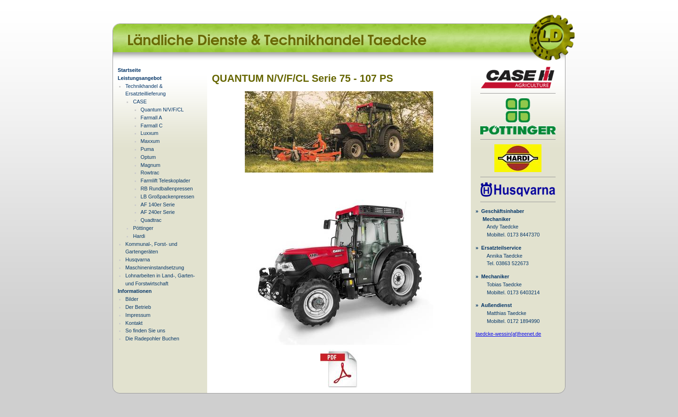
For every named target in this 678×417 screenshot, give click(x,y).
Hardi (139, 236)
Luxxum (150, 133)
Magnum (151, 165)
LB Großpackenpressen (167, 196)
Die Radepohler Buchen (152, 338)
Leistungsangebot (139, 78)
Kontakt (134, 323)
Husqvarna (137, 259)
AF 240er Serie (158, 212)
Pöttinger (143, 228)
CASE (139, 101)
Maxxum (150, 141)
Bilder (131, 299)
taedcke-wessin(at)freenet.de (508, 334)
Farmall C (152, 125)
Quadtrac (151, 220)
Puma (147, 149)
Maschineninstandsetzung (154, 267)
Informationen (135, 291)
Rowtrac (150, 172)
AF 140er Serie (158, 204)
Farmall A (151, 117)
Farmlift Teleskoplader (165, 180)
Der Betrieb (138, 307)
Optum (148, 157)
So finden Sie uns (145, 330)
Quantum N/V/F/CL (162, 109)
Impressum (137, 315)
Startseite (129, 70)
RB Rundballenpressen (167, 188)
